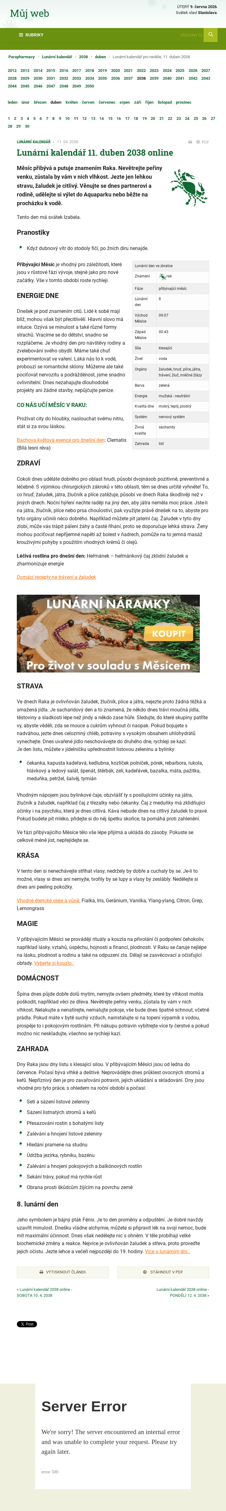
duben (100, 56)
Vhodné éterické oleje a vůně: (48, 901)
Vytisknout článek (63, 1272)
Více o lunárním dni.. (167, 1251)
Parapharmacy (21, 56)
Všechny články (199, 35)
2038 (83, 56)
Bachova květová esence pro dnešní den (61, 440)
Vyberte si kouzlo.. (54, 963)
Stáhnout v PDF (163, 1272)
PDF (202, 142)
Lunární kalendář (57, 56)
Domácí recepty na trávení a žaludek (56, 577)
